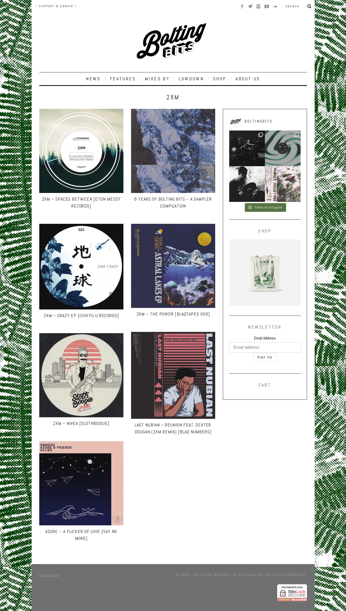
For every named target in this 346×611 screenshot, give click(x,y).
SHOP (219, 79)
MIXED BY (157, 79)
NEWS (93, 79)
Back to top (49, 575)
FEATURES (123, 79)
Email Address (265, 338)
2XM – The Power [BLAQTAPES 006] (173, 314)
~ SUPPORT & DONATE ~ (56, 6)
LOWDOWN (191, 79)
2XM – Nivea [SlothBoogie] (81, 423)
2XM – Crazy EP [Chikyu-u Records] (81, 315)
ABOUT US (248, 79)
